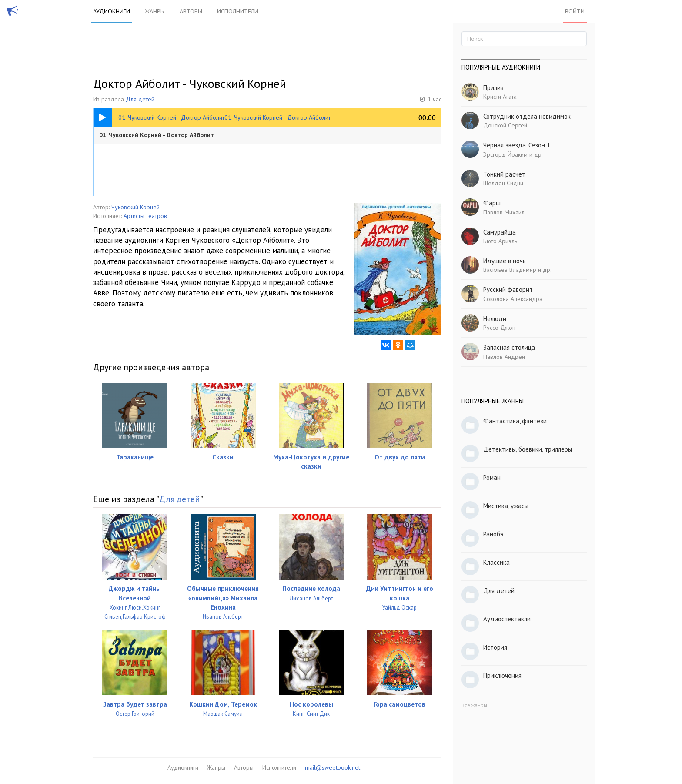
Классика (496, 562)
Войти (575, 11)
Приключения (502, 675)
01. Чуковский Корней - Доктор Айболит (156, 135)
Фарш (492, 203)
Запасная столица (509, 347)
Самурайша (499, 232)
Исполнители (237, 11)
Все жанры (474, 705)
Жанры (155, 11)
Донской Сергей (505, 125)
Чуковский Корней (135, 207)
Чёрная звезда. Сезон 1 (516, 145)
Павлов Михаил (504, 212)
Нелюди (494, 319)
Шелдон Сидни (503, 183)
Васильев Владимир (509, 270)
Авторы (191, 11)
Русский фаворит (508, 289)
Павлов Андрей (504, 357)
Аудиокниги (111, 11)
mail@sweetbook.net (332, 767)
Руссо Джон (499, 328)
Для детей (140, 99)
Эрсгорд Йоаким (505, 154)
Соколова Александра (512, 299)
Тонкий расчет (504, 174)
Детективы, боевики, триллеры (527, 449)
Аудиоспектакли (507, 619)
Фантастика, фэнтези (515, 421)
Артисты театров (145, 216)
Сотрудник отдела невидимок (527, 116)
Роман (492, 477)
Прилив (493, 88)
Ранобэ (493, 534)
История (495, 647)
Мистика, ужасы (505, 506)
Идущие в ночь (504, 261)
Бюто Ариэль (500, 241)
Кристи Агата (500, 97)
